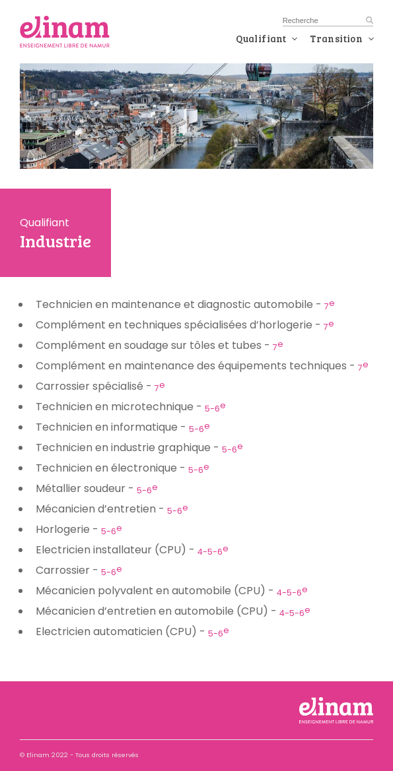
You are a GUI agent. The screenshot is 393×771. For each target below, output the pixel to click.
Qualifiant (261, 38)
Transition (336, 38)
